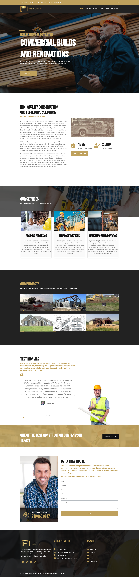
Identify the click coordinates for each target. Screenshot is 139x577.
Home (81, 9)
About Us (88, 9)
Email (62, 490)
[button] (28, 73)
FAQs (102, 9)
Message (64, 498)
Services (95, 9)
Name (62, 481)
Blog (107, 9)
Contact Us (114, 9)
